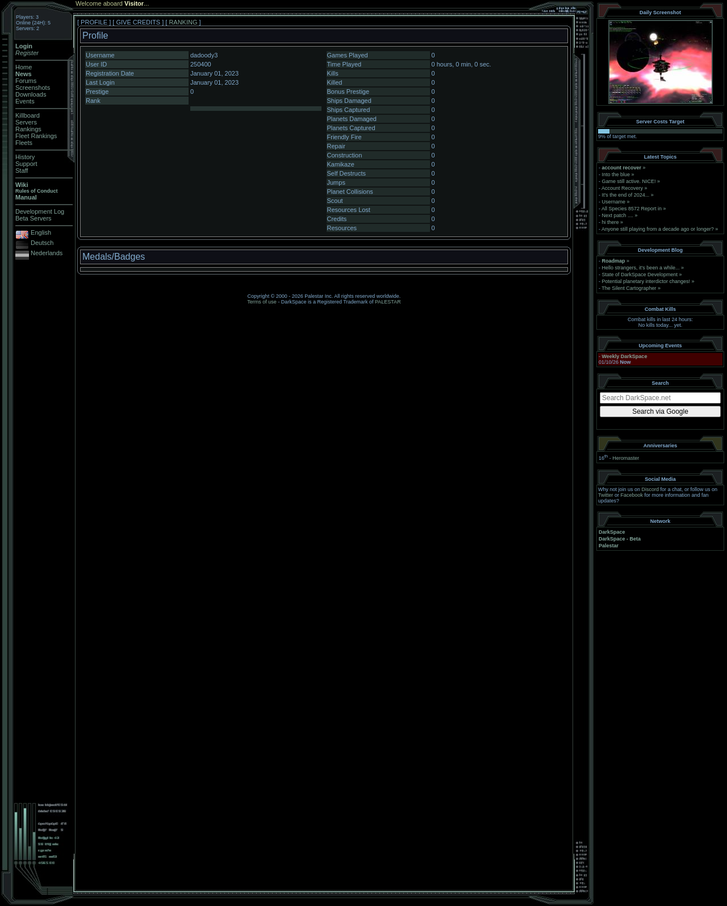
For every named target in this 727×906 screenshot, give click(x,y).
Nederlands (46, 253)
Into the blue (616, 174)
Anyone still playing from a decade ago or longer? (657, 229)
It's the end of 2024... (626, 195)
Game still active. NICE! (630, 181)
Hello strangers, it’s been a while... (641, 268)
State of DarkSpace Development (640, 274)
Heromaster (625, 458)
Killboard (27, 115)
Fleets (23, 142)
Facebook (632, 495)
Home (23, 67)
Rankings (28, 129)
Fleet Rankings (36, 135)
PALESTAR (388, 302)
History (25, 156)
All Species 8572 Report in (631, 208)
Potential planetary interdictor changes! (646, 281)
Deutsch (42, 242)
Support (26, 163)
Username (614, 202)
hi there (610, 222)
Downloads (30, 94)
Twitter (605, 495)
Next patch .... (618, 215)
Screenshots (32, 87)
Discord (650, 489)
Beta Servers (33, 218)
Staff (21, 170)
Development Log (39, 211)
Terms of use (262, 302)
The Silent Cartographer (628, 288)
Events (25, 101)
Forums (25, 80)
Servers (26, 122)
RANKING (183, 22)
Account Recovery (622, 188)
